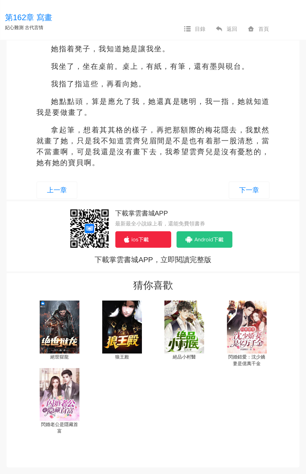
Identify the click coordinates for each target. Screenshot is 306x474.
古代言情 (34, 27)
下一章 (249, 190)
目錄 (194, 29)
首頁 (258, 29)
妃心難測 (14, 27)
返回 (226, 29)
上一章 (57, 190)
